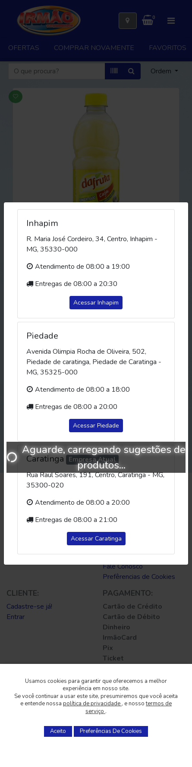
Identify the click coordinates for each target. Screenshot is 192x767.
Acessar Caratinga (96, 538)
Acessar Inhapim (96, 303)
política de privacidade (92, 703)
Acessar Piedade (96, 425)
